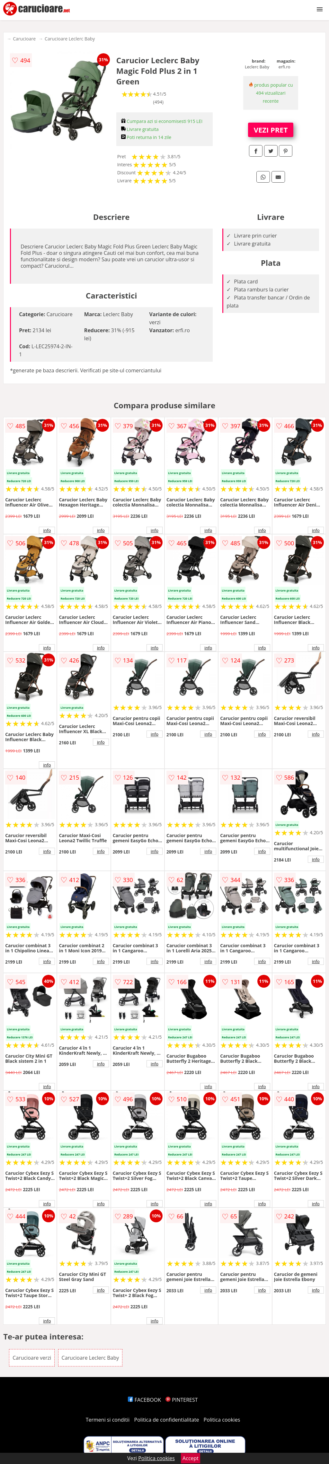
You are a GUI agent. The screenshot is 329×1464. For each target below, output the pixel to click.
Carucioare (24, 39)
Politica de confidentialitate (166, 1419)
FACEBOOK (144, 1399)
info (47, 530)
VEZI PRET (271, 129)
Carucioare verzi (32, 1357)
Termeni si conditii (108, 1419)
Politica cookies (222, 1419)
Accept (190, 1458)
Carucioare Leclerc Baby (70, 39)
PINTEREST (181, 1399)
